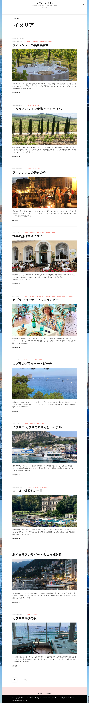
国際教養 (48, 232)
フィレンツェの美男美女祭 (32, 45)
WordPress (23, 700)
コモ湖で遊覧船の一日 (29, 491)
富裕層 (50, 41)
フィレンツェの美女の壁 (30, 172)
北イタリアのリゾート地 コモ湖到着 (39, 554)
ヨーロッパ (35, 41)
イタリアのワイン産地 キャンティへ (39, 109)
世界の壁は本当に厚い (29, 236)
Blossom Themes (69, 698)
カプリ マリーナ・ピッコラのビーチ (39, 300)
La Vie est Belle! (44, 3)
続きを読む (16, 92)
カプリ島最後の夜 (25, 618)
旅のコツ (71, 296)
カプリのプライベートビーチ (34, 363)
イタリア (29, 41)
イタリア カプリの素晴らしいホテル (39, 427)
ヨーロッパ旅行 (43, 41)
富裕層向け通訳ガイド (62, 296)
